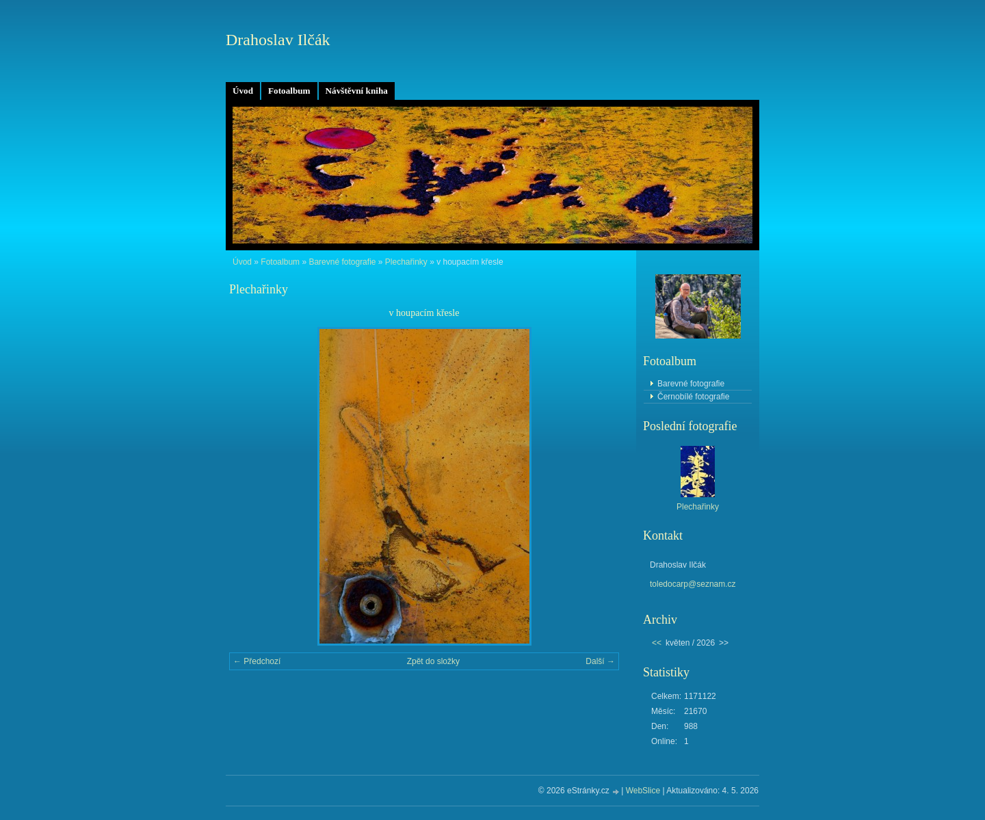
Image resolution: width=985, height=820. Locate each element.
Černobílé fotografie (693, 396)
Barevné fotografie (342, 262)
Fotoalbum (289, 90)
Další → (600, 661)
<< (656, 643)
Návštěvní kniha (357, 90)
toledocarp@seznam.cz (693, 584)
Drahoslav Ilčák (278, 40)
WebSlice (643, 790)
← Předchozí (256, 661)
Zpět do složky (433, 661)
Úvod (243, 90)
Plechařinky (406, 262)
